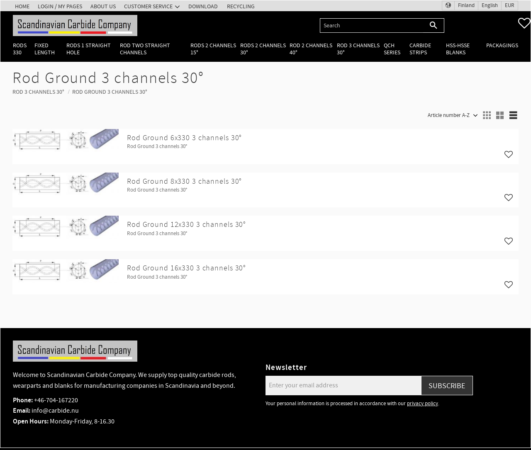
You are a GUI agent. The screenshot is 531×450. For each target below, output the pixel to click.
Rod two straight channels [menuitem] (145, 48)
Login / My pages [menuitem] (60, 6)
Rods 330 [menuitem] (20, 48)
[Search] (433, 25)
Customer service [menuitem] (148, 6)
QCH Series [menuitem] (392, 48)
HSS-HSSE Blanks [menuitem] (458, 48)
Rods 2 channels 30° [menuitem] (263, 48)
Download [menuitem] (203, 6)
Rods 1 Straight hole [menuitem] (88, 48)
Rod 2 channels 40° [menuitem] (311, 48)
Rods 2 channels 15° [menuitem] (213, 48)
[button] (524, 23)
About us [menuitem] (103, 6)
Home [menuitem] (22, 6)
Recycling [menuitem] (241, 6)
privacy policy (422, 403)
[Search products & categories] (371, 25)
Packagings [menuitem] (502, 45)
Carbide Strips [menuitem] (420, 48)
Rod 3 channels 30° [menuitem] (358, 48)
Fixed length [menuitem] (44, 48)
